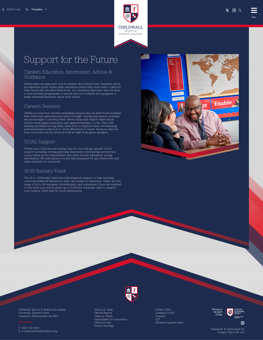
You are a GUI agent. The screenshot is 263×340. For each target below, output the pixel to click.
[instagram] (234, 10)
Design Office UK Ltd (231, 332)
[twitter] (227, 10)
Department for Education (110, 319)
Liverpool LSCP (165, 312)
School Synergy (104, 325)
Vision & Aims (103, 309)
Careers (160, 316)
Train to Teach (103, 316)
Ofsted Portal (102, 322)
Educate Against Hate (169, 322)
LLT (157, 319)
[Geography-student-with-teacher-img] (192, 55)
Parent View (163, 309)
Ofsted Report (103, 312)
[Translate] (39, 9)
